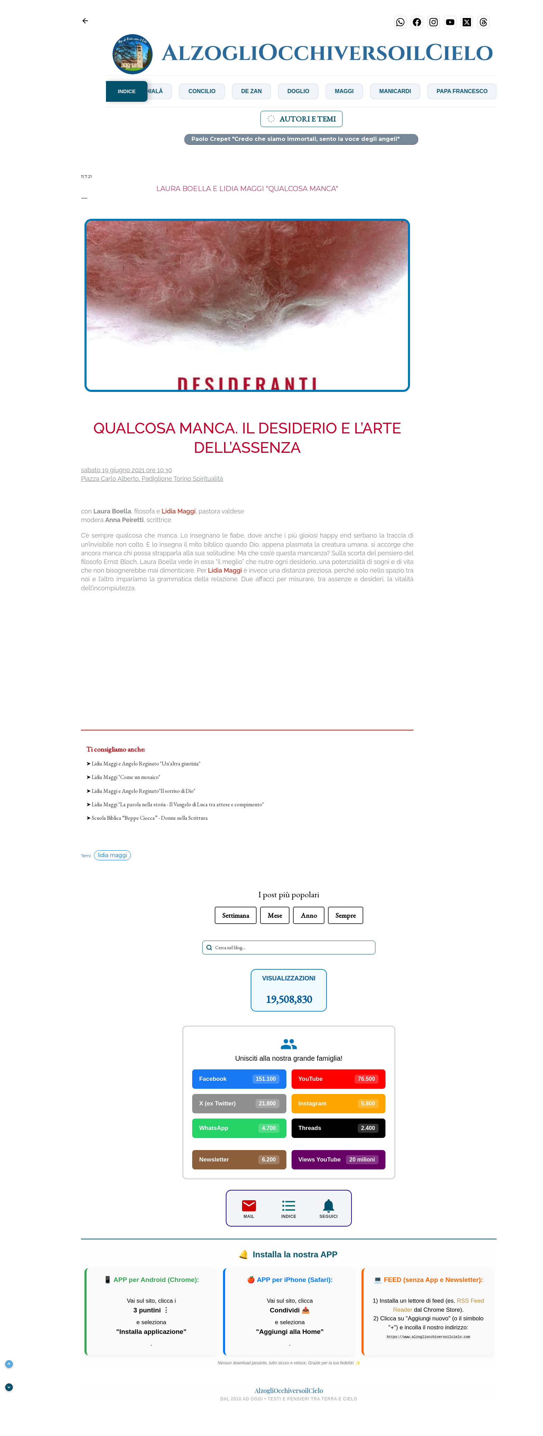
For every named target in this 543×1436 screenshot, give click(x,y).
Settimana (235, 915)
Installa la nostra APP (288, 1254)
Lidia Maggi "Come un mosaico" (126, 777)
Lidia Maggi (179, 511)
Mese (275, 915)
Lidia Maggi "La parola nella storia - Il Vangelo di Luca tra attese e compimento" (178, 804)
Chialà (159, 91)
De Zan (258, 91)
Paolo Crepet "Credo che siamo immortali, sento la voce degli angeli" (296, 139)
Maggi (351, 91)
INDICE (127, 91)
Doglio (305, 91)
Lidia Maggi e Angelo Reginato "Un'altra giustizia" (146, 763)
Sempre (346, 915)
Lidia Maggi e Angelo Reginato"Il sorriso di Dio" (143, 791)
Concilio (208, 91)
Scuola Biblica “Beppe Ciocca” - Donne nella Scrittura (150, 818)
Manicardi (402, 91)
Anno (309, 915)
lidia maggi (112, 855)
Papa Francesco (469, 91)
